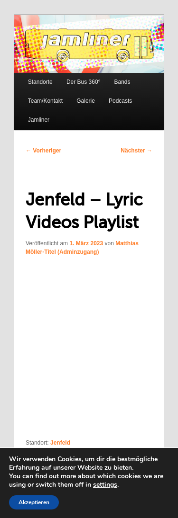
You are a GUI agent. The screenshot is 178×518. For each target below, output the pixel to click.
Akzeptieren (34, 502)
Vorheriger (43, 150)
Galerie (85, 101)
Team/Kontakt (45, 101)
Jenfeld (60, 442)
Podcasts (120, 101)
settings (105, 485)
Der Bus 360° (83, 82)
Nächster (136, 150)
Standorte (40, 82)
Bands (122, 82)
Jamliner (38, 119)
